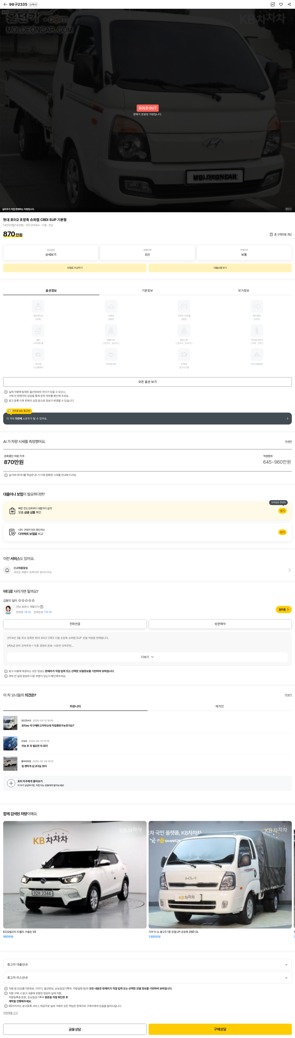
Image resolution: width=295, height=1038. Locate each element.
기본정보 (147, 291)
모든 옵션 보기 (147, 382)
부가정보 (243, 291)
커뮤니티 (75, 706)
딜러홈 (282, 609)
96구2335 (23, 4)
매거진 (220, 706)
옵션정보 (51, 291)
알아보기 (147, 511)
